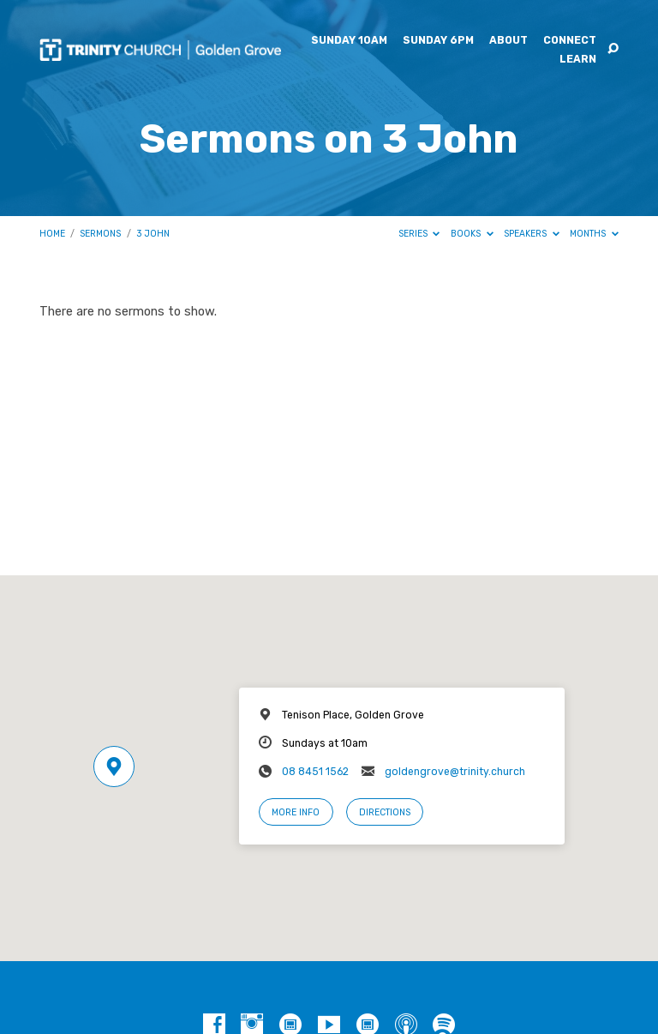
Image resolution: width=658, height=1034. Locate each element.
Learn (577, 59)
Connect (569, 40)
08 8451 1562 (315, 772)
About (508, 40)
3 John (153, 233)
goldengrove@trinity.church (455, 772)
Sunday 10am (349, 40)
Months (594, 233)
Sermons (100, 233)
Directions (384, 812)
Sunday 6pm (438, 40)
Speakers (531, 233)
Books (472, 233)
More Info (296, 812)
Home (52, 233)
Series (419, 233)
